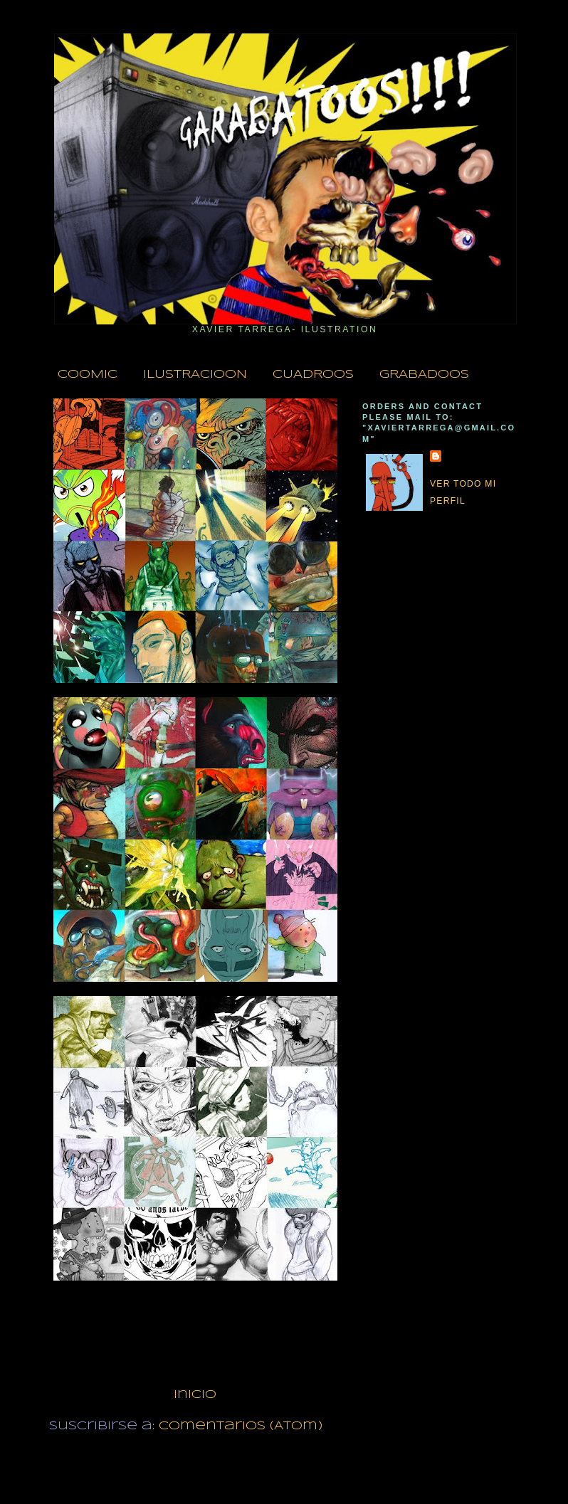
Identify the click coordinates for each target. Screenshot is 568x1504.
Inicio (195, 1394)
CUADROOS (313, 374)
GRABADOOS (424, 374)
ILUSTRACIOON (195, 374)
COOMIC (87, 374)
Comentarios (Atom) (240, 1426)
